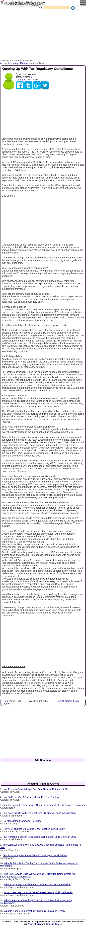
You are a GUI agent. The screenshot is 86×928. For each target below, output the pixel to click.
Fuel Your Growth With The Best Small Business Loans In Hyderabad (39, 813)
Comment (21, 79)
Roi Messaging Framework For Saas (22, 821)
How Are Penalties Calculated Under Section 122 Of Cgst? (34, 829)
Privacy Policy (34, 924)
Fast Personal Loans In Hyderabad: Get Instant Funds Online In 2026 (39, 837)
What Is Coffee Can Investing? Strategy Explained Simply (34, 911)
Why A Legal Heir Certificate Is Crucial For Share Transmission (37, 884)
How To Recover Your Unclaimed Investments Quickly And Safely (38, 892)
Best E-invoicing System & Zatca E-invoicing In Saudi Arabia (35, 855)
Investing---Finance (18, 63)
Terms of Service (54, 924)
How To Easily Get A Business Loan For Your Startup (31, 797)
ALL (2, 63)
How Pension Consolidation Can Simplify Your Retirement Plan (36, 789)
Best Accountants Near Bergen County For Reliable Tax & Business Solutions (44, 805)
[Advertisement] (43, 35)
